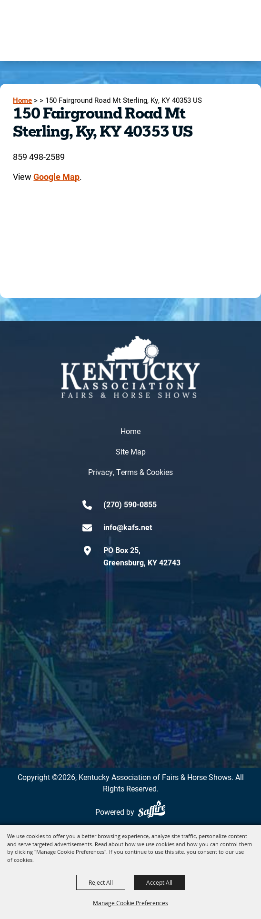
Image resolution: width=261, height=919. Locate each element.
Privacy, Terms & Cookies (130, 472)
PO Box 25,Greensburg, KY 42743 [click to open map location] (142, 556)
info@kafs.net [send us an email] (127, 527)
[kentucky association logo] (130, 367)
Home (22, 100)
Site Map (131, 451)
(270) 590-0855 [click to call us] (130, 504)
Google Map (56, 176)
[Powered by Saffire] (151, 809)
